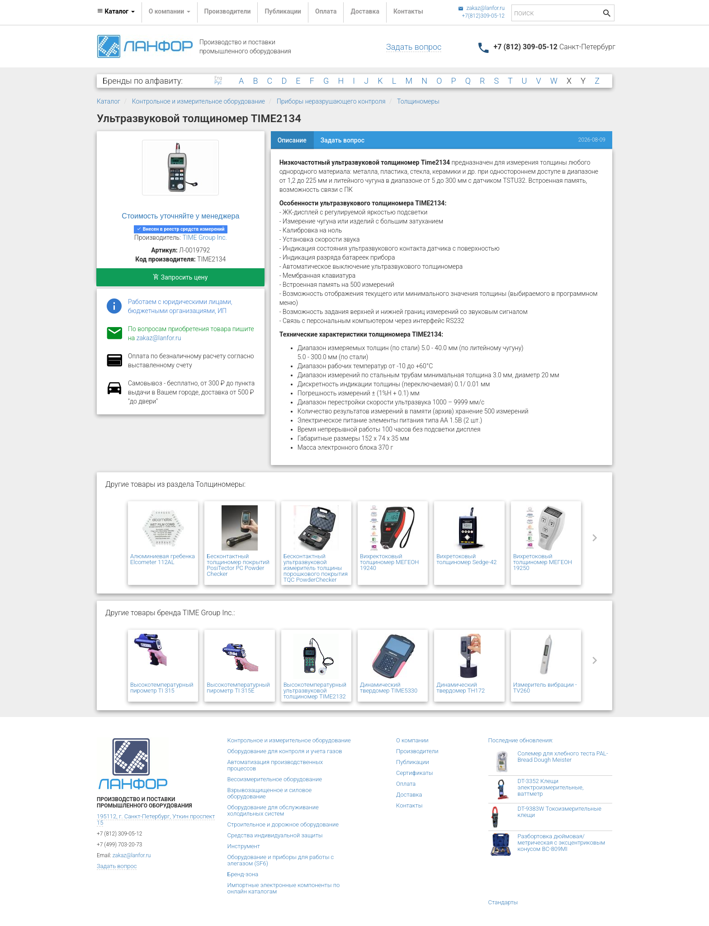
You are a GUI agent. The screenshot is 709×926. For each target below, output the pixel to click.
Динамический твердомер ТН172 (460, 687)
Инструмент (243, 846)
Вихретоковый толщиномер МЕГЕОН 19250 (542, 562)
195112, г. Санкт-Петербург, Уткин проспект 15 (156, 819)
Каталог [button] (116, 11)
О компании (412, 740)
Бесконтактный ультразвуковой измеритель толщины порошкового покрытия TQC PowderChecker (316, 568)
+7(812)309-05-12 (483, 16)
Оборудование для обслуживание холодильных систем (273, 810)
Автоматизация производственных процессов (275, 765)
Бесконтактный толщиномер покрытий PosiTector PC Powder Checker (238, 565)
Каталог (108, 101)
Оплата (325, 11)
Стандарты (503, 902)
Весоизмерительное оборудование (274, 779)
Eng (218, 78)
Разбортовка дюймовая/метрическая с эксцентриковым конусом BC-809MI (561, 842)
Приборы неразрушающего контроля (331, 101)
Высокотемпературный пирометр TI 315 (161, 687)
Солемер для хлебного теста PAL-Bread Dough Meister (563, 756)
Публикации (283, 11)
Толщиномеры (418, 101)
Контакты (408, 11)
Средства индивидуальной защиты (275, 835)
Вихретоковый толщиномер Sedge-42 (466, 559)
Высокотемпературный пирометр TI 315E (238, 687)
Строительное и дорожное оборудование (283, 824)
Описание (292, 140)
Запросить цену (180, 277)
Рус (218, 83)
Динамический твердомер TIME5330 (388, 687)
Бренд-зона (243, 874)
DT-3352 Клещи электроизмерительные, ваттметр (551, 787)
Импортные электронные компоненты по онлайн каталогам (283, 888)
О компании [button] (169, 11)
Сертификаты (414, 772)
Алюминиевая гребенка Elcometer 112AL (162, 559)
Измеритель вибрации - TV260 (545, 687)
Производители (227, 11)
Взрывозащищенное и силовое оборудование (269, 793)
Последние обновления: (520, 740)
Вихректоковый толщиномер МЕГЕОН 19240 (389, 562)
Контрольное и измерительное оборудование (198, 101)
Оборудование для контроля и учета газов (284, 751)
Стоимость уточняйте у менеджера (180, 216)
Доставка (364, 11)
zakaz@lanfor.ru (481, 8)
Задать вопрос (413, 47)
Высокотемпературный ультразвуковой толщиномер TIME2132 (315, 690)
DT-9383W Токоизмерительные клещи (559, 811)
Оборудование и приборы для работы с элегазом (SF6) (280, 860)
